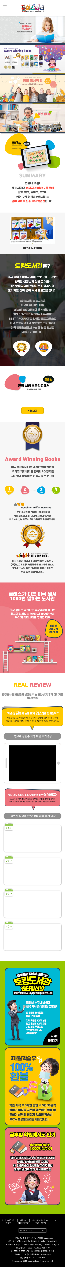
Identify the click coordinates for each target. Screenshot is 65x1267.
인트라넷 (7, 1223)
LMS (55, 1220)
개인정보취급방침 (8, 1220)
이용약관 (23, 1220)
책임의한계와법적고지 (40, 1220)
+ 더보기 (32, 411)
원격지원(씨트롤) (22, 1223)
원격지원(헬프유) (41, 1223)
